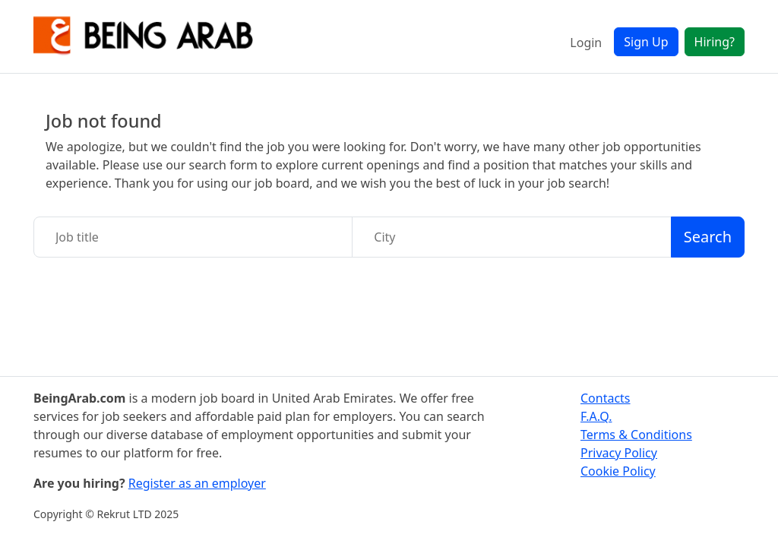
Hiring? (714, 41)
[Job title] (193, 237)
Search (708, 236)
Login (586, 42)
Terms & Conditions (636, 434)
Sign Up (646, 41)
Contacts (605, 398)
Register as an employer (197, 483)
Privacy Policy (618, 452)
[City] (511, 237)
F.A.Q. (596, 416)
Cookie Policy (618, 471)
